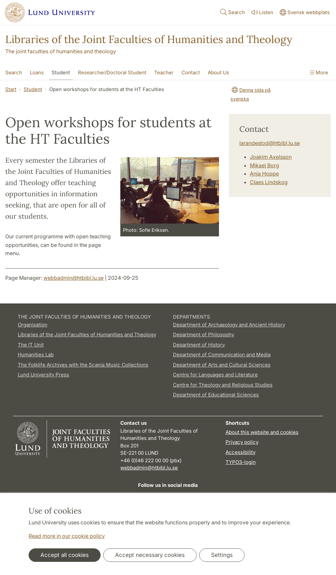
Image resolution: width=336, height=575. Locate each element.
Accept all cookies (64, 555)
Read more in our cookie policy (67, 536)
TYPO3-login (241, 462)
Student (33, 89)
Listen (261, 12)
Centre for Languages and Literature (215, 374)
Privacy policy (242, 442)
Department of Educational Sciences (216, 395)
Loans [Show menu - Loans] (37, 72)
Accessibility (240, 452)
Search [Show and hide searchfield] (232, 12)
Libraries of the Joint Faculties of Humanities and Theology (148, 39)
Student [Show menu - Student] (61, 72)
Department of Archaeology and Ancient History (229, 325)
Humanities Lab (36, 354)
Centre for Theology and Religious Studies (223, 385)
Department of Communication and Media (222, 354)
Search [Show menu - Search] (13, 72)
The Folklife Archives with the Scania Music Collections (83, 365)
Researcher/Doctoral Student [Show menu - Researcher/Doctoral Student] (112, 72)
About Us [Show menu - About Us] (218, 72)
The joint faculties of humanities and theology (60, 51)
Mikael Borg (264, 165)
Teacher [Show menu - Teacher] (164, 72)
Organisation (32, 325)
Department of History (199, 345)
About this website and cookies (262, 432)
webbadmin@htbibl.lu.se (73, 278)
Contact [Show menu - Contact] (190, 72)
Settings (222, 555)
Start (10, 89)
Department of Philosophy (203, 334)
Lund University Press (43, 374)
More (319, 72)
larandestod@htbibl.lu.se (269, 143)
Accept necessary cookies (150, 555)
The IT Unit (31, 345)
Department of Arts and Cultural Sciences (222, 365)
